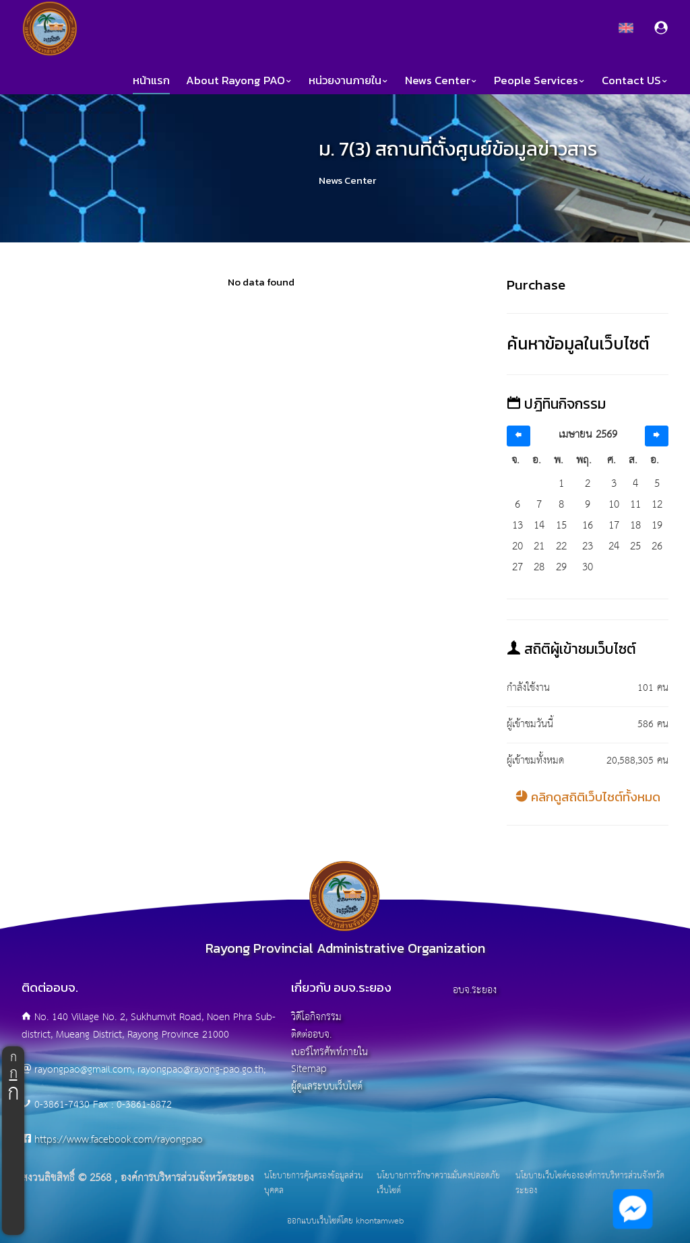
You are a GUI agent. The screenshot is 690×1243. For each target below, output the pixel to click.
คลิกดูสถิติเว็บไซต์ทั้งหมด (587, 797)
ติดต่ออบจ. (311, 1035)
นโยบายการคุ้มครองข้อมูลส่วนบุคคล (313, 1183)
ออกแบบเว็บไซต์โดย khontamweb (345, 1221)
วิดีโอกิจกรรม (316, 1017)
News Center (441, 80)
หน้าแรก (151, 80)
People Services (540, 80)
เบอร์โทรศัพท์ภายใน (329, 1052)
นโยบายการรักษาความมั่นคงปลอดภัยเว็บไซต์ (438, 1183)
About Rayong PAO (239, 80)
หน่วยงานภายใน (349, 80)
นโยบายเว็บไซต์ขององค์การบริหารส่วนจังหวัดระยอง (589, 1183)
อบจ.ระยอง (475, 990)
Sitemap (309, 1069)
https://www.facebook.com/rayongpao (118, 1140)
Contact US (635, 80)
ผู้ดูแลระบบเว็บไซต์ (327, 1086)
